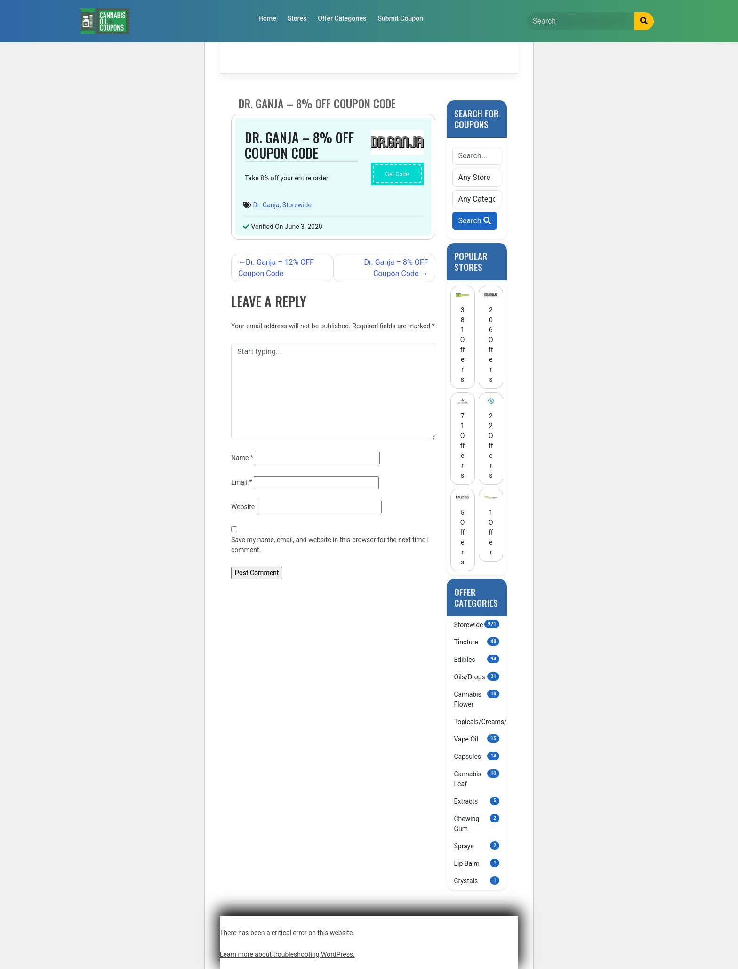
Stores (297, 18)
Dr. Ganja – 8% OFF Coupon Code (396, 268)
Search (474, 220)
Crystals (477, 880)
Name (242, 458)
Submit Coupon (400, 18)
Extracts (477, 801)
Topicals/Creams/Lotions (480, 721)
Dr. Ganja (266, 205)
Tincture (477, 641)
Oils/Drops (477, 676)
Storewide (297, 205)
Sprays (477, 845)
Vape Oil (477, 738)
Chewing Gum (477, 823)
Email (241, 482)
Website (243, 507)
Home (267, 18)
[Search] (580, 21)
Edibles (477, 659)
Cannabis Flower (477, 699)
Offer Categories (342, 18)
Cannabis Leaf (477, 778)
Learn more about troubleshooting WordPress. (287, 954)
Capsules (477, 756)
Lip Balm (477, 863)
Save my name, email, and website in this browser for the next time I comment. (330, 545)
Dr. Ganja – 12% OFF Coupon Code (276, 268)
